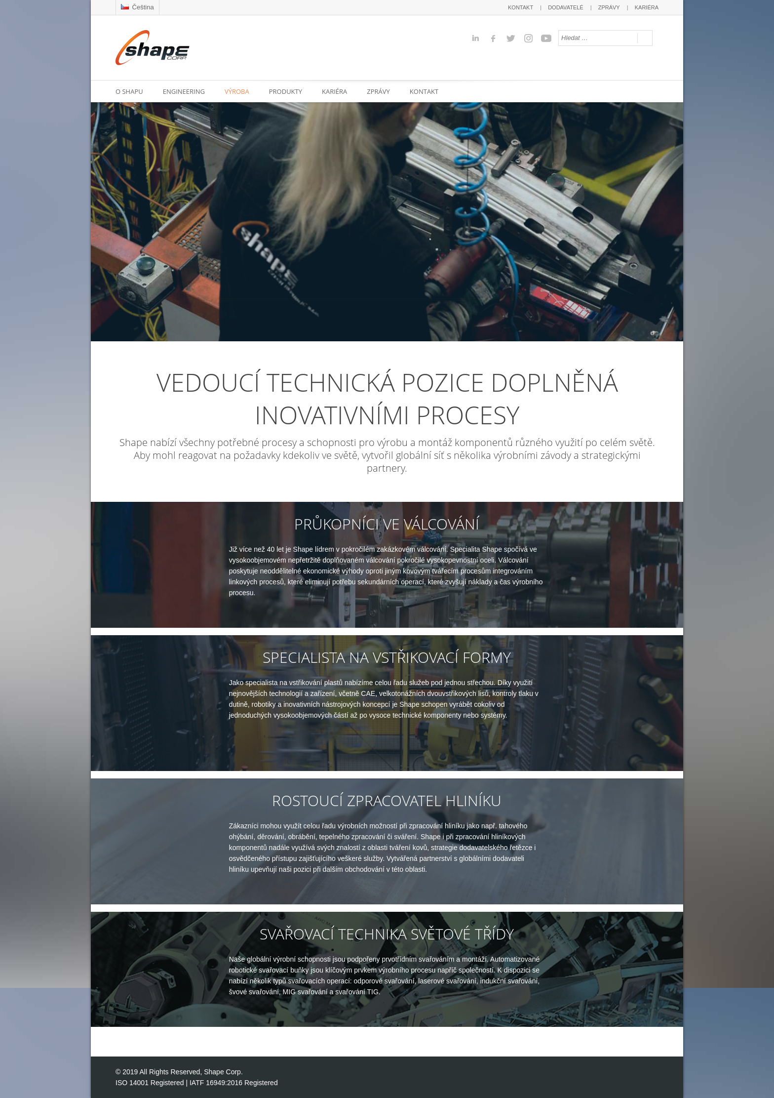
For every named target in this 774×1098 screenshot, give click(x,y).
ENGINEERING (184, 91)
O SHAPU (129, 91)
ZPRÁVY (609, 7)
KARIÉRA (646, 7)
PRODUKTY (285, 91)
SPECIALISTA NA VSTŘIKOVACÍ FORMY (387, 657)
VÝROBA (237, 91)
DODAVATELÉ (565, 7)
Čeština (137, 7)
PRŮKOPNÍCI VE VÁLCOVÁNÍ (386, 524)
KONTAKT (520, 7)
